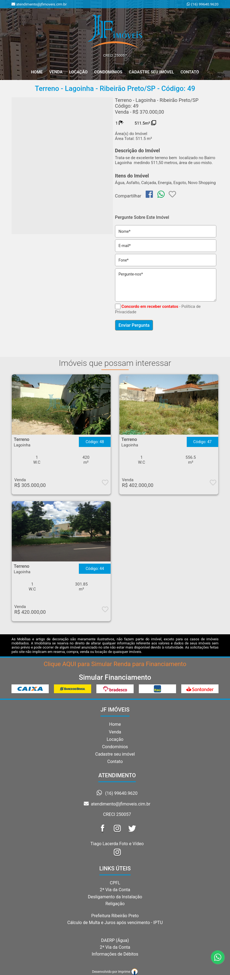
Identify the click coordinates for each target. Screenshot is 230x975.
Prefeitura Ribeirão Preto (115, 915)
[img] (149, 194)
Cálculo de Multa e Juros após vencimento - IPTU (115, 922)
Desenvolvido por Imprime (115, 972)
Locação (78, 72)
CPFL (115, 882)
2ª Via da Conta (115, 889)
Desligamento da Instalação (115, 896)
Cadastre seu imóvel (115, 754)
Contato (189, 72)
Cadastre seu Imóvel (151, 72)
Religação (115, 903)
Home (115, 724)
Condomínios (108, 72)
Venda (55, 72)
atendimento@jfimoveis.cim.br (117, 804)
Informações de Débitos (115, 954)
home (37, 72)
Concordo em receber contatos (150, 306)
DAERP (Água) (115, 940)
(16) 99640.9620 (204, 4)
